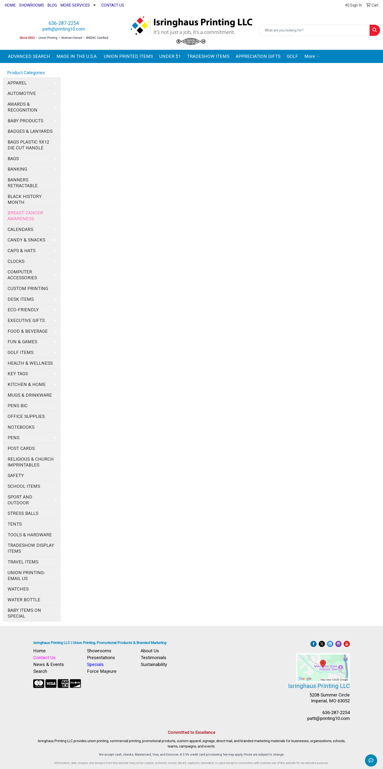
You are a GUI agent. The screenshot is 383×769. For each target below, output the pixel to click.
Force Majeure (102, 671)
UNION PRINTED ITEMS (128, 56)
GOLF (292, 56)
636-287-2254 (64, 23)
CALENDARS (20, 229)
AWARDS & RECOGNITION (22, 107)
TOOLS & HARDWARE (30, 535)
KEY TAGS (18, 373)
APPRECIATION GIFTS (258, 56)
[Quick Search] (314, 30)
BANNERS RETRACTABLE (23, 182)
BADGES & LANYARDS (30, 131)
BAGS (13, 158)
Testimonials (153, 657)
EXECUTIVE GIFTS (26, 320)
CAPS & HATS (21, 250)
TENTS (15, 524)
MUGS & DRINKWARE (30, 395)
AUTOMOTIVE (22, 93)
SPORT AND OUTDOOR (20, 500)
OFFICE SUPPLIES (26, 416)
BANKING (17, 169)
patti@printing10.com (64, 29)
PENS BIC (18, 405)
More (311, 56)
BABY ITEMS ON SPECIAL (24, 613)
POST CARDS (21, 448)
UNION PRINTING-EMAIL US (26, 575)
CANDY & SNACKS (26, 240)
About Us (150, 651)
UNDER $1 (170, 56)
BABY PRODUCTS (25, 121)
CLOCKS (16, 261)
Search (40, 671)
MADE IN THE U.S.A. (76, 56)
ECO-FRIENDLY (23, 309)
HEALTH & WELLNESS (30, 363)
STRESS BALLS (23, 513)
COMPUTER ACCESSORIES (22, 275)
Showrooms (99, 651)
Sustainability (154, 664)
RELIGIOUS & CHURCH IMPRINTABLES (31, 462)
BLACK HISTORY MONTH (25, 199)
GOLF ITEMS (20, 352)
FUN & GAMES (22, 341)
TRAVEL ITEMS (23, 562)
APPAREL (17, 83)
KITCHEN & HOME (27, 384)
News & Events (48, 664)
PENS (13, 437)
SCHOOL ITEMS (24, 486)
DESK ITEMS (21, 299)
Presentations (101, 657)
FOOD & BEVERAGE (28, 331)
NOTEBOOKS (21, 427)
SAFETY (16, 475)
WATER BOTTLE (24, 600)
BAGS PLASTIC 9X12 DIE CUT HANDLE (28, 145)
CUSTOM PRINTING (28, 288)
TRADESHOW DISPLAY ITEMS (31, 548)
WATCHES (18, 589)
